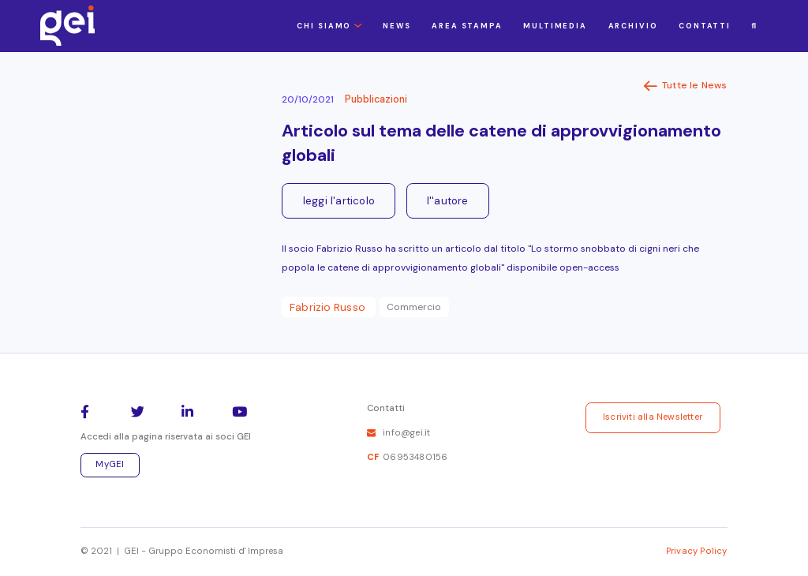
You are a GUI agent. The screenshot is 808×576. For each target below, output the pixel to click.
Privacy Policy (697, 551)
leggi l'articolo (339, 201)
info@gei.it (406, 433)
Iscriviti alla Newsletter (652, 417)
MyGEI (109, 464)
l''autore (448, 201)
